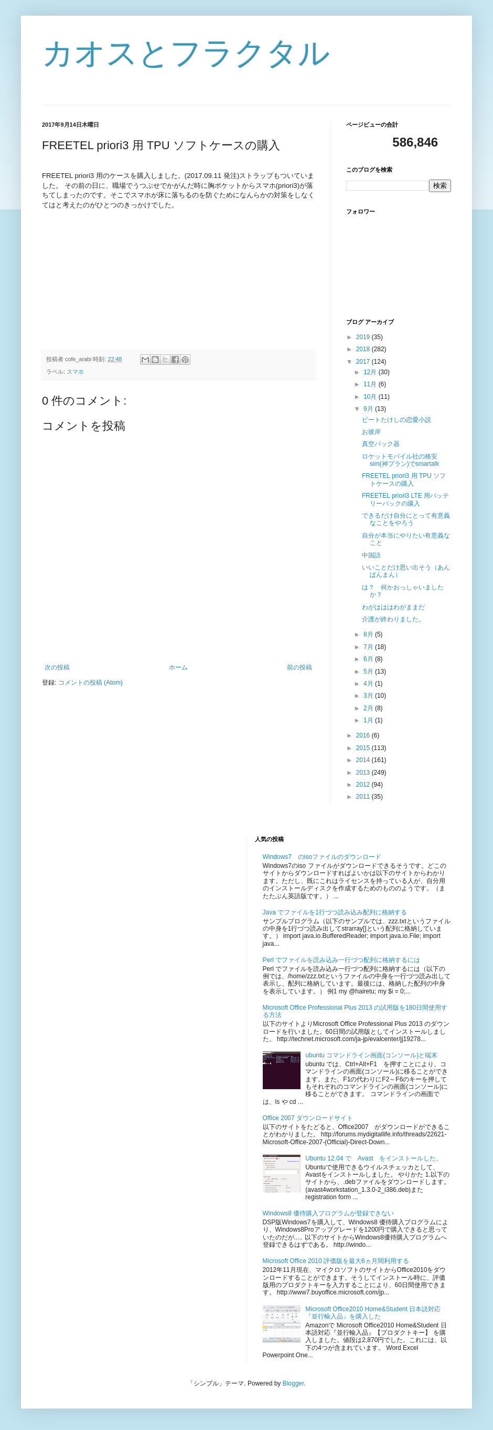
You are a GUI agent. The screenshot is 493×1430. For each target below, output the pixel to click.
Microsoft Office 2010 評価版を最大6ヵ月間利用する (336, 1261)
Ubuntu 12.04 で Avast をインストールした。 (373, 1158)
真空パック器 (381, 444)
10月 (371, 396)
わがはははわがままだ (393, 607)
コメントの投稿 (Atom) (90, 682)
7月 (369, 647)
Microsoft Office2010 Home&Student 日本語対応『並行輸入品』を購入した (373, 1312)
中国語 (371, 555)
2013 (364, 772)
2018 (364, 349)
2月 (369, 708)
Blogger (293, 1383)
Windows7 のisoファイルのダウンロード (322, 857)
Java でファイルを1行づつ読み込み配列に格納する (335, 912)
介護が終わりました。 (393, 619)
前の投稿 (299, 667)
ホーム (178, 667)
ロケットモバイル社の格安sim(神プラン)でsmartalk (400, 460)
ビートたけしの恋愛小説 (396, 419)
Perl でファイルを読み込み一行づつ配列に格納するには (342, 960)
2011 (364, 796)
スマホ (75, 371)
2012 (364, 784)
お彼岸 (371, 431)
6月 (369, 659)
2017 (364, 361)
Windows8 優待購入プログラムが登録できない (328, 1213)
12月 (371, 372)
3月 (369, 695)
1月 (369, 720)
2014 (364, 760)
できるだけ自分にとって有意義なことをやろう (406, 519)
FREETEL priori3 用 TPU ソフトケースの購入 (404, 479)
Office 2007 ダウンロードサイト (308, 1118)
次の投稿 (57, 667)
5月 (369, 671)
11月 (371, 384)
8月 (369, 634)
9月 (369, 408)
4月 (369, 683)
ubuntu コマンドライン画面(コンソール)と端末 (371, 1055)
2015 (364, 748)
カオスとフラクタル (186, 53)
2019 (364, 337)
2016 (364, 735)
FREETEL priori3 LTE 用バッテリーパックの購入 (405, 499)
